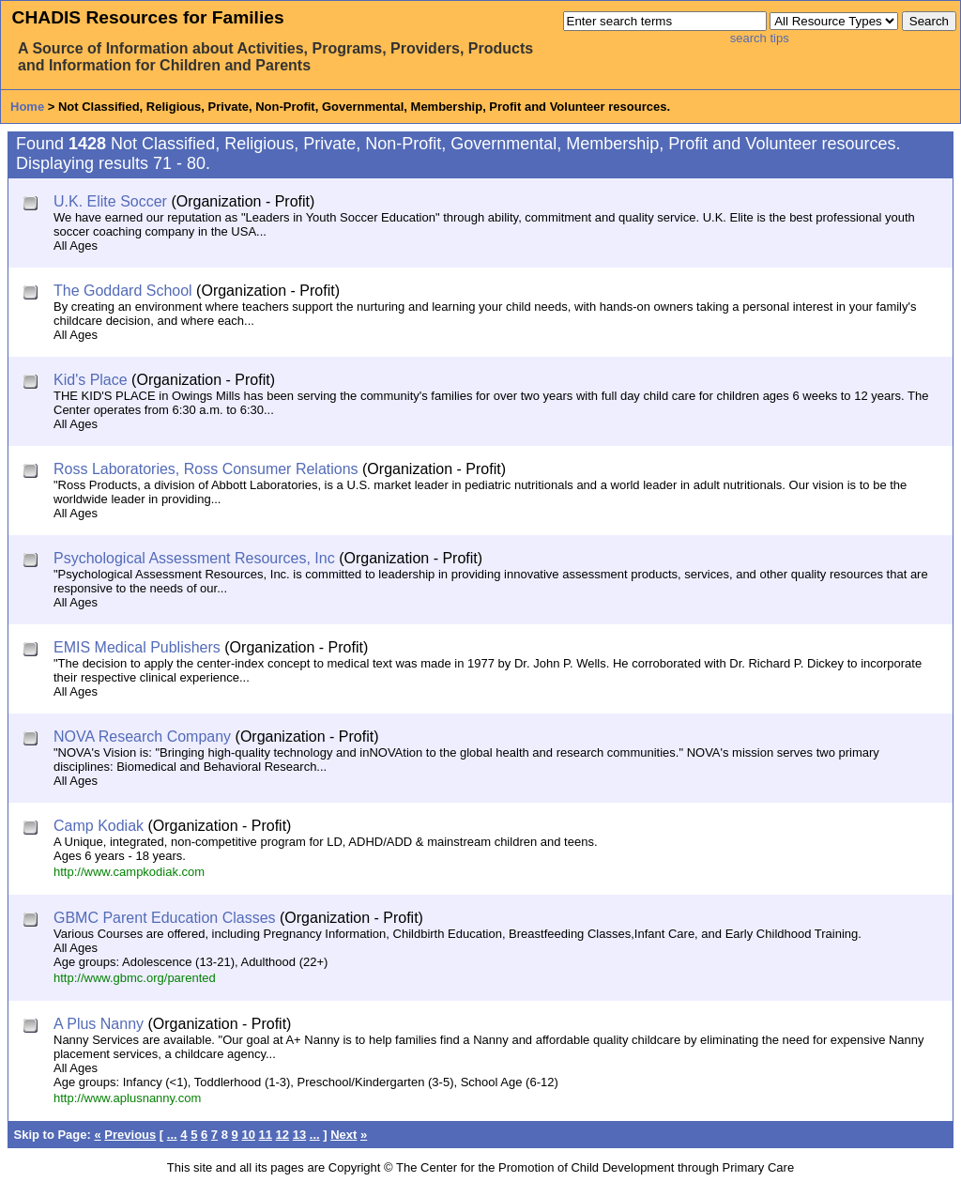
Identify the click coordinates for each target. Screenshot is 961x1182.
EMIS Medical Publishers (137, 647)
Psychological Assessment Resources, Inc (194, 558)
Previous (130, 1135)
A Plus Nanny (98, 1024)
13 (299, 1135)
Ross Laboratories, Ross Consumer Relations (205, 469)
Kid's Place (90, 380)
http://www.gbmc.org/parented (134, 978)
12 (282, 1135)
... (172, 1135)
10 (247, 1135)
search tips (759, 38)
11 (265, 1135)
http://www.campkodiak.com (129, 872)
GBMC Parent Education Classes (164, 918)
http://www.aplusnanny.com (127, 1098)
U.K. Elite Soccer (110, 201)
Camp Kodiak (98, 826)
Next (343, 1135)
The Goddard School (122, 291)
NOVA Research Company (142, 737)
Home (27, 107)
